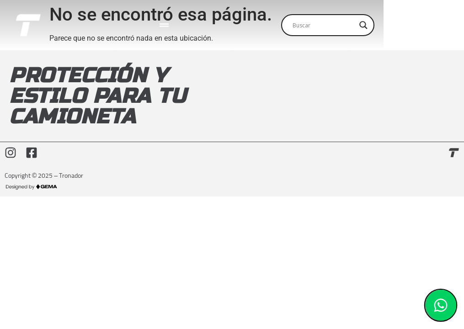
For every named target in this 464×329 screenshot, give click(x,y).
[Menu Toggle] (198, 26)
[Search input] (393, 26)
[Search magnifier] (443, 26)
